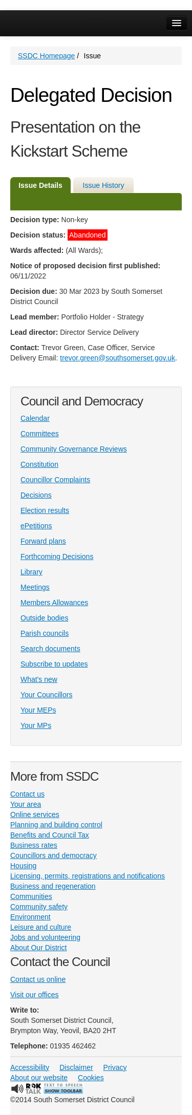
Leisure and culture (40, 927)
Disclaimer (76, 1067)
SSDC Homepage (46, 56)
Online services (34, 814)
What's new (38, 679)
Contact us (27, 794)
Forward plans (43, 541)
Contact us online (38, 979)
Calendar (35, 418)
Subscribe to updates (54, 664)
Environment (30, 917)
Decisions (36, 495)
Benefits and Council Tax (49, 835)
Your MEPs (38, 710)
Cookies (91, 1078)
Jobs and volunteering (45, 937)
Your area (25, 804)
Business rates (33, 845)
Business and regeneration (53, 886)
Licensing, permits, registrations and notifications (87, 876)
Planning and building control (56, 825)
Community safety (39, 907)
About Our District (38, 948)
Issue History (103, 185)
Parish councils (44, 633)
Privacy (115, 1067)
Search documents (50, 649)
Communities (31, 896)
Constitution (39, 464)
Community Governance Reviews (73, 449)
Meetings (35, 587)
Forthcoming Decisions (56, 556)
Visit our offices (34, 995)
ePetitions (36, 526)
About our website (39, 1078)
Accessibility (29, 1067)
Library (31, 572)
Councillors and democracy (53, 855)
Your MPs (35, 725)
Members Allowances (54, 602)
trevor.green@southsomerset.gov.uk (117, 358)
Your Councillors (46, 695)
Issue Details (40, 185)
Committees (39, 434)
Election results (44, 510)
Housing (23, 866)
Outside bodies (44, 618)
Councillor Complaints (55, 480)
